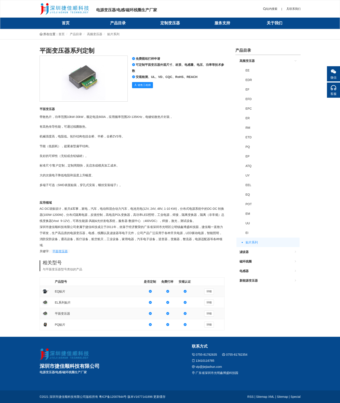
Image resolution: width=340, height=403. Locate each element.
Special (296, 396)
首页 (66, 23)
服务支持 (222, 23)
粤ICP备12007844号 (113, 396)
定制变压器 (170, 23)
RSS (250, 396)
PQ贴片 (60, 324)
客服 (333, 89)
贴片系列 (113, 34)
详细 (209, 291)
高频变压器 (94, 34)
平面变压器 (60, 251)
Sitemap (282, 396)
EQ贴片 (60, 291)
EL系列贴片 (63, 302)
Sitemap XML (265, 396)
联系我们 (293, 9)
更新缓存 (159, 396)
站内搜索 (270, 9)
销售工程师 (142, 85)
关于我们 (274, 23)
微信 (333, 72)
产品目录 (118, 23)
